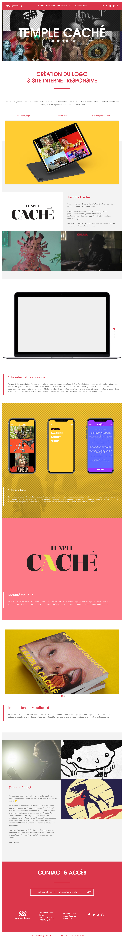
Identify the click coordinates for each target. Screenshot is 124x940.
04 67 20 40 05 (71, 913)
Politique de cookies (86, 936)
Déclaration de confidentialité (70, 936)
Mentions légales (55, 936)
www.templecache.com (105, 116)
